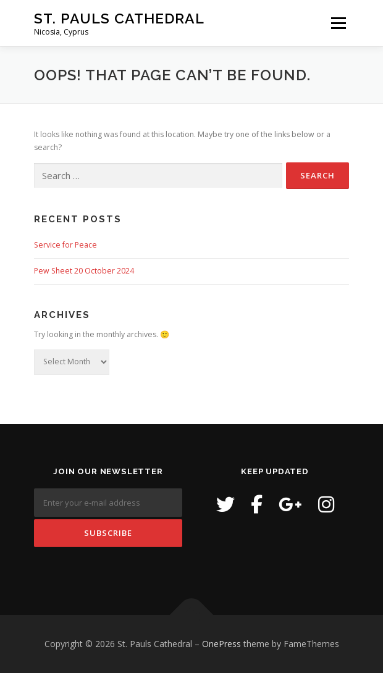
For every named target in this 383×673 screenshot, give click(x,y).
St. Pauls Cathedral (119, 18)
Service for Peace (65, 245)
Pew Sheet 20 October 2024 (84, 270)
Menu (337, 23)
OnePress (221, 644)
